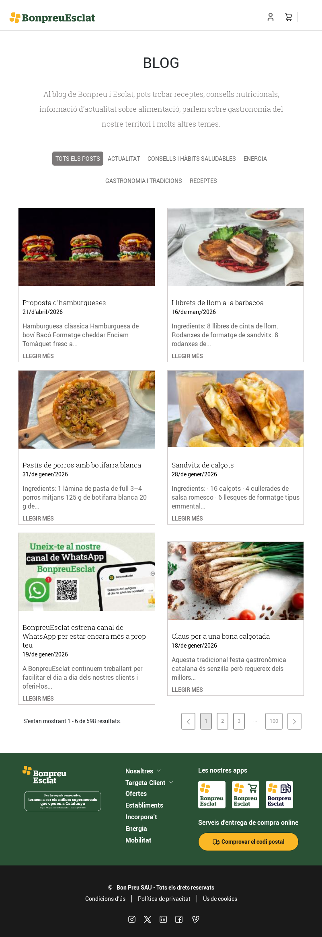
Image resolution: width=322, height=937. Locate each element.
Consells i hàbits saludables (192, 158)
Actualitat (124, 158)
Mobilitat (138, 840)
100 (276, 722)
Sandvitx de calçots (203, 465)
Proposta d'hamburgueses (64, 302)
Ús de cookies (220, 898)
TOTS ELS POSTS (77, 158)
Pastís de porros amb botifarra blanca (82, 465)
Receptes (203, 181)
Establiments (144, 805)
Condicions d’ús (105, 898)
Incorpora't (141, 816)
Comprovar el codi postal (248, 842)
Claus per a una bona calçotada (221, 636)
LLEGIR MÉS (38, 356)
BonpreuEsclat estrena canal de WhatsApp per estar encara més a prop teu (84, 636)
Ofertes (136, 793)
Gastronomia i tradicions (143, 181)
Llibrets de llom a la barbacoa (218, 302)
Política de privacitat (164, 898)
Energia (255, 158)
